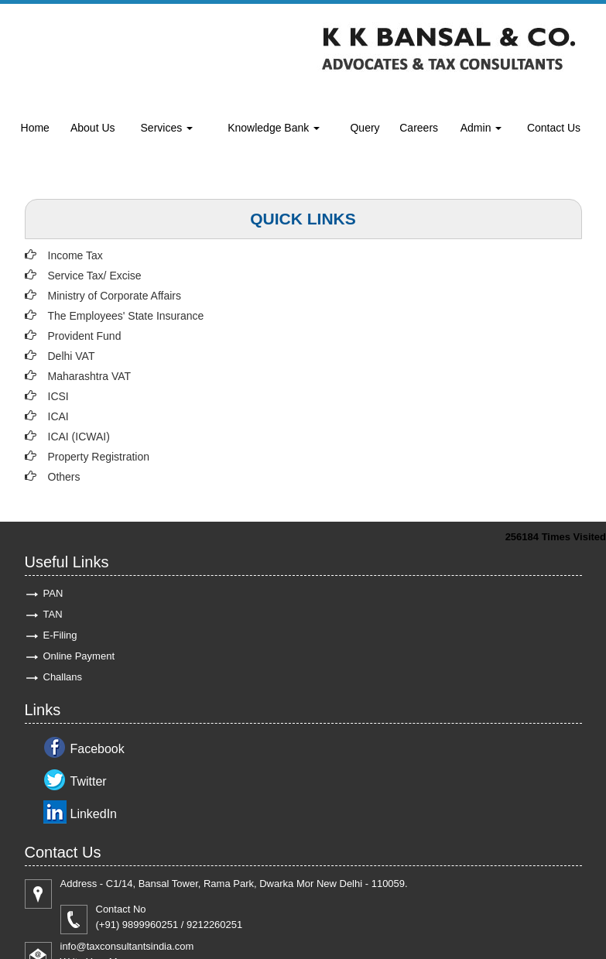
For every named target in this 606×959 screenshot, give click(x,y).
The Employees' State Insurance (126, 316)
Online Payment (79, 656)
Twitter (88, 781)
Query (364, 128)
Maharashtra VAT (90, 376)
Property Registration (99, 456)
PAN (53, 593)
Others (64, 477)
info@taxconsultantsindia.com (127, 946)
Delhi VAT (71, 356)
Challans (63, 677)
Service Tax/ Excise (95, 275)
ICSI (58, 396)
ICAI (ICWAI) (79, 436)
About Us (92, 128)
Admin (481, 128)
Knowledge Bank (274, 128)
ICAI (58, 416)
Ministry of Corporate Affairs (114, 295)
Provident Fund (85, 336)
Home (35, 128)
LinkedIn (94, 813)
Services (167, 128)
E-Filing (60, 635)
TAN (53, 614)
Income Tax (75, 255)
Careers (418, 128)
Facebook (97, 748)
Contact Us (553, 128)
